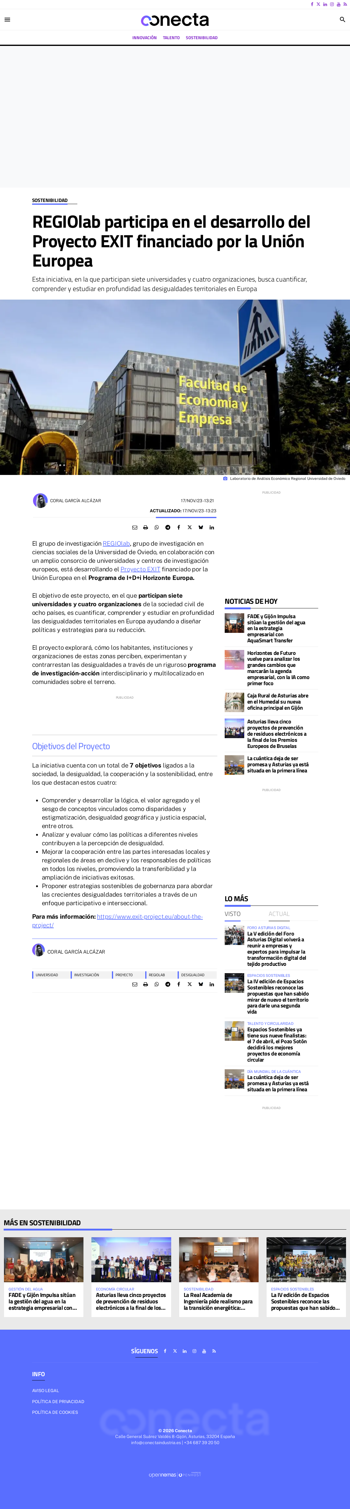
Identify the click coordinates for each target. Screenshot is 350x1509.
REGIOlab (116, 543)
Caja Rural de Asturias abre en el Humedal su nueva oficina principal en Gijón (277, 701)
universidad (47, 975)
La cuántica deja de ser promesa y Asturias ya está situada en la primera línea (278, 764)
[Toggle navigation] (7, 19)
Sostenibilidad (50, 200)
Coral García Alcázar (75, 500)
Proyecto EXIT (140, 569)
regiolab (157, 975)
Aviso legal (45, 1390)
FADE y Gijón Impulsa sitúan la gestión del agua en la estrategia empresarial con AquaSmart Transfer (276, 628)
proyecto (124, 975)
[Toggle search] (342, 19)
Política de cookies (55, 1412)
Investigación (86, 975)
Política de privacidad (58, 1401)
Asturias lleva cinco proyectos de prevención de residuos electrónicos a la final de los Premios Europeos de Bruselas (277, 733)
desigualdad (192, 975)
